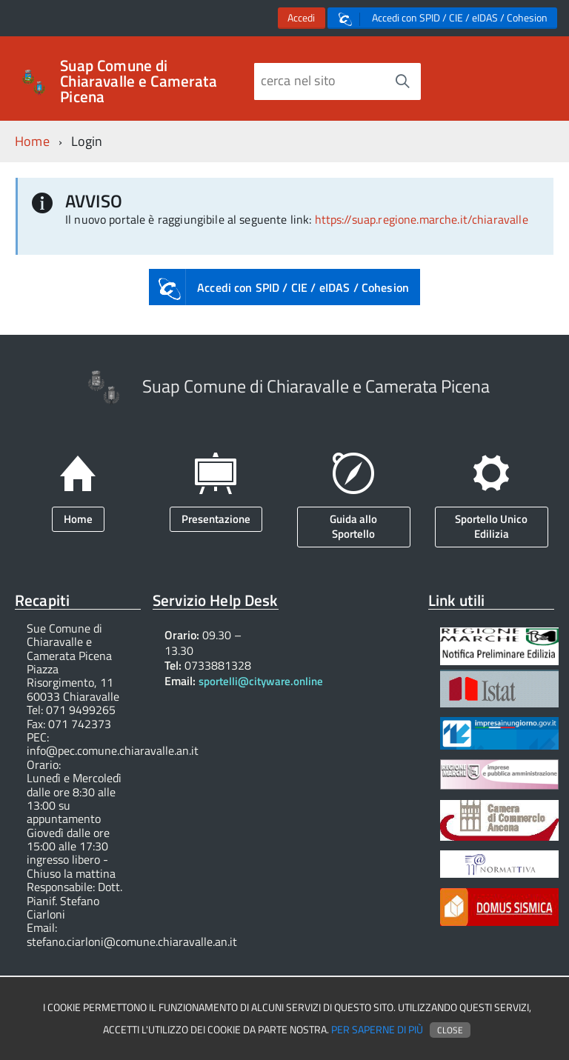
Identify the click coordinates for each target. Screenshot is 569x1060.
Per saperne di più (377, 1029)
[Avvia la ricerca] (402, 81)
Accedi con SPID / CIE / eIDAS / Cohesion (443, 18)
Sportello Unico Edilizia (491, 526)
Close (450, 1030)
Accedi (301, 17)
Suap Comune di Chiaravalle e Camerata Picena (138, 81)
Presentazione (216, 518)
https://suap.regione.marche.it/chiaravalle (421, 219)
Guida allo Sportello (353, 526)
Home (32, 141)
